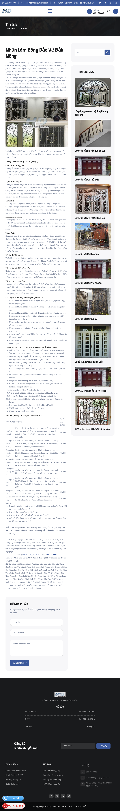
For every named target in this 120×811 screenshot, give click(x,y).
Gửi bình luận (20, 663)
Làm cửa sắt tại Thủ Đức (87, 180)
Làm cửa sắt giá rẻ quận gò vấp (90, 151)
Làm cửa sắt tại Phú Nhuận (88, 283)
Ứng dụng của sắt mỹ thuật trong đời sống (91, 113)
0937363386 (10, 3)
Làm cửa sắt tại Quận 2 (86, 319)
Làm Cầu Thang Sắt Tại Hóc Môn (90, 391)
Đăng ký (103, 746)
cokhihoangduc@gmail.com (36, 3)
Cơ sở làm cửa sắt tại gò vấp (89, 362)
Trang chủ (11, 29)
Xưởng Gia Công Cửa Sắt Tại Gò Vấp (92, 429)
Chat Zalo (11, 798)
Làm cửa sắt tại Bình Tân (87, 254)
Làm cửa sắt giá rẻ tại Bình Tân (90, 218)
